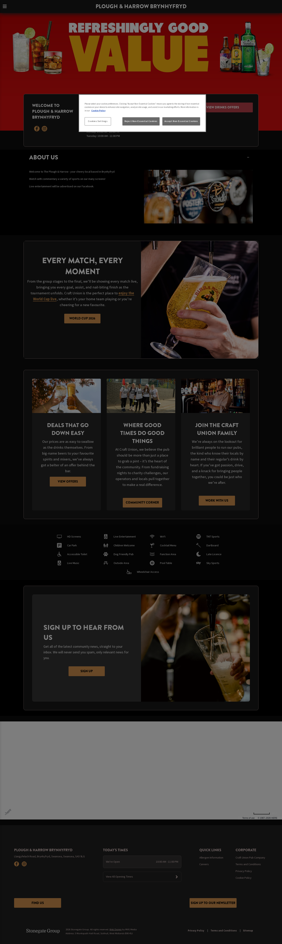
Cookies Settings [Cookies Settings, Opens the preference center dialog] (98, 121)
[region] (142, 113)
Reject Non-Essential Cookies (141, 121)
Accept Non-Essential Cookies (181, 121)
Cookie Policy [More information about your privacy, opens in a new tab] (98, 110)
